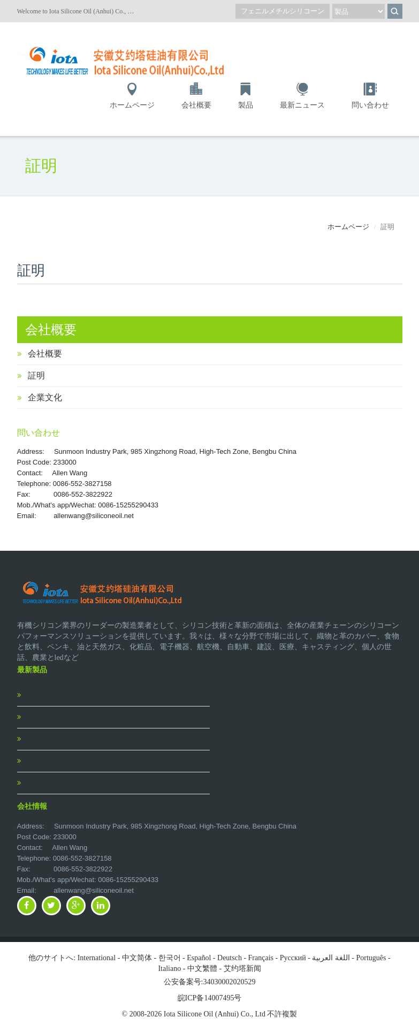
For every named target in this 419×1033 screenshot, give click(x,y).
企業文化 (45, 397)
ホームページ (132, 105)
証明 (36, 375)
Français (260, 958)
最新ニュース (302, 105)
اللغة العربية (331, 958)
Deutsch (229, 958)
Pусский (293, 958)
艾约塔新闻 (242, 968)
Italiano (169, 968)
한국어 (169, 958)
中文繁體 (202, 968)
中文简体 (137, 958)
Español (199, 958)
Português (371, 958)
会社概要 (196, 105)
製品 (245, 105)
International (97, 958)
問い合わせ (370, 105)
